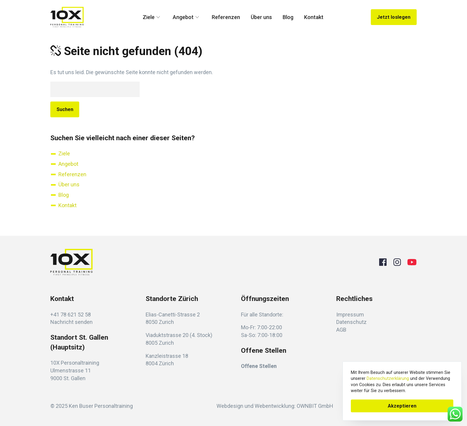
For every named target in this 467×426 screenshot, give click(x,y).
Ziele (152, 17)
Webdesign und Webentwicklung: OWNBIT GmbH (275, 406)
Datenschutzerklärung (388, 378)
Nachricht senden (71, 322)
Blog (288, 17)
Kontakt (313, 17)
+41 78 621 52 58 (70, 314)
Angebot (187, 17)
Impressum (350, 314)
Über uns (261, 17)
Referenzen (226, 17)
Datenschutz (351, 322)
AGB (341, 330)
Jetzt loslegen (393, 17)
